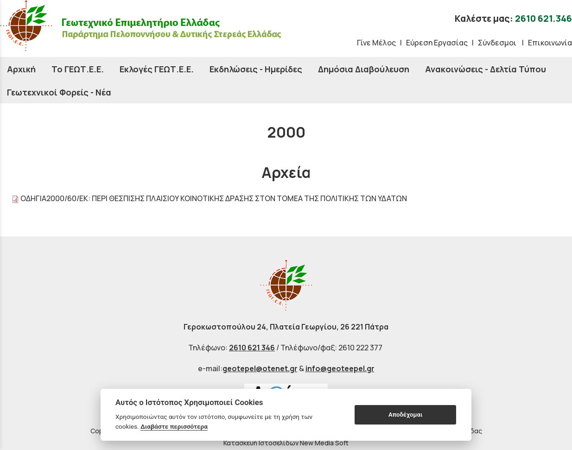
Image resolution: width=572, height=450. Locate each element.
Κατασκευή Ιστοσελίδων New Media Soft (286, 442)
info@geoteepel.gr (340, 368)
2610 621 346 (252, 347)
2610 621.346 (543, 19)
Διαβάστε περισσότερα (174, 426)
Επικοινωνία (550, 43)
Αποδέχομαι (405, 414)
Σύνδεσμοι (498, 43)
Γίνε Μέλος (376, 43)
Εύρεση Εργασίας (437, 43)
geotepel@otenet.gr (260, 368)
